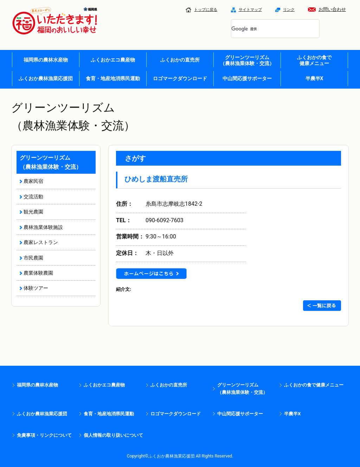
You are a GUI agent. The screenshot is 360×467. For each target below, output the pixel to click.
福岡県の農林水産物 (46, 60)
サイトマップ (246, 9)
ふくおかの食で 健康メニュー (314, 60)
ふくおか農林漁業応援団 (46, 78)
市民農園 (33, 258)
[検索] (266, 29)
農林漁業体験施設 (43, 227)
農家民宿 (33, 181)
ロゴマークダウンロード (180, 78)
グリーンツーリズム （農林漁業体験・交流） (247, 60)
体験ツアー (36, 288)
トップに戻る (201, 9)
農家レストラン (41, 242)
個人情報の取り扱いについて (113, 435)
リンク (285, 9)
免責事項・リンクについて (44, 435)
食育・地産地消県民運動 (113, 78)
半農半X (314, 78)
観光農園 (33, 212)
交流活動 (33, 196)
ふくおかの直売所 (180, 60)
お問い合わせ (327, 9)
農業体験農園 (38, 273)
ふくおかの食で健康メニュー (313, 385)
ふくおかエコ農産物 (113, 60)
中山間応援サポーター (247, 78)
